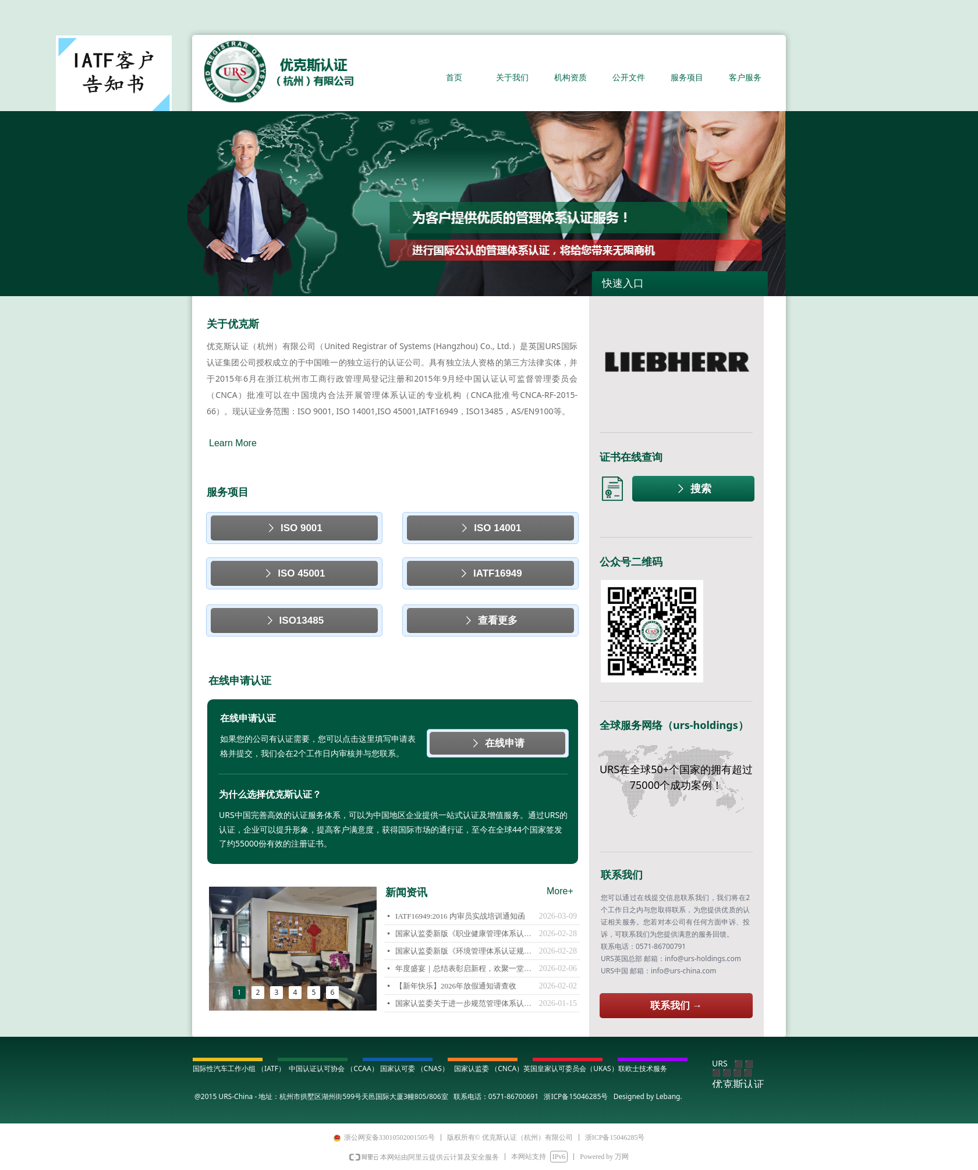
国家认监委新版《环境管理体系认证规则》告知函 (464, 951)
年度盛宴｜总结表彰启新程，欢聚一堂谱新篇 (464, 968)
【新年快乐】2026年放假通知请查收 (455, 985)
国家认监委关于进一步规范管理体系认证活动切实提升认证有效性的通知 (464, 1003)
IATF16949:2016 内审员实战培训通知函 (460, 916)
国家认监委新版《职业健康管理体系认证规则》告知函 (464, 933)
